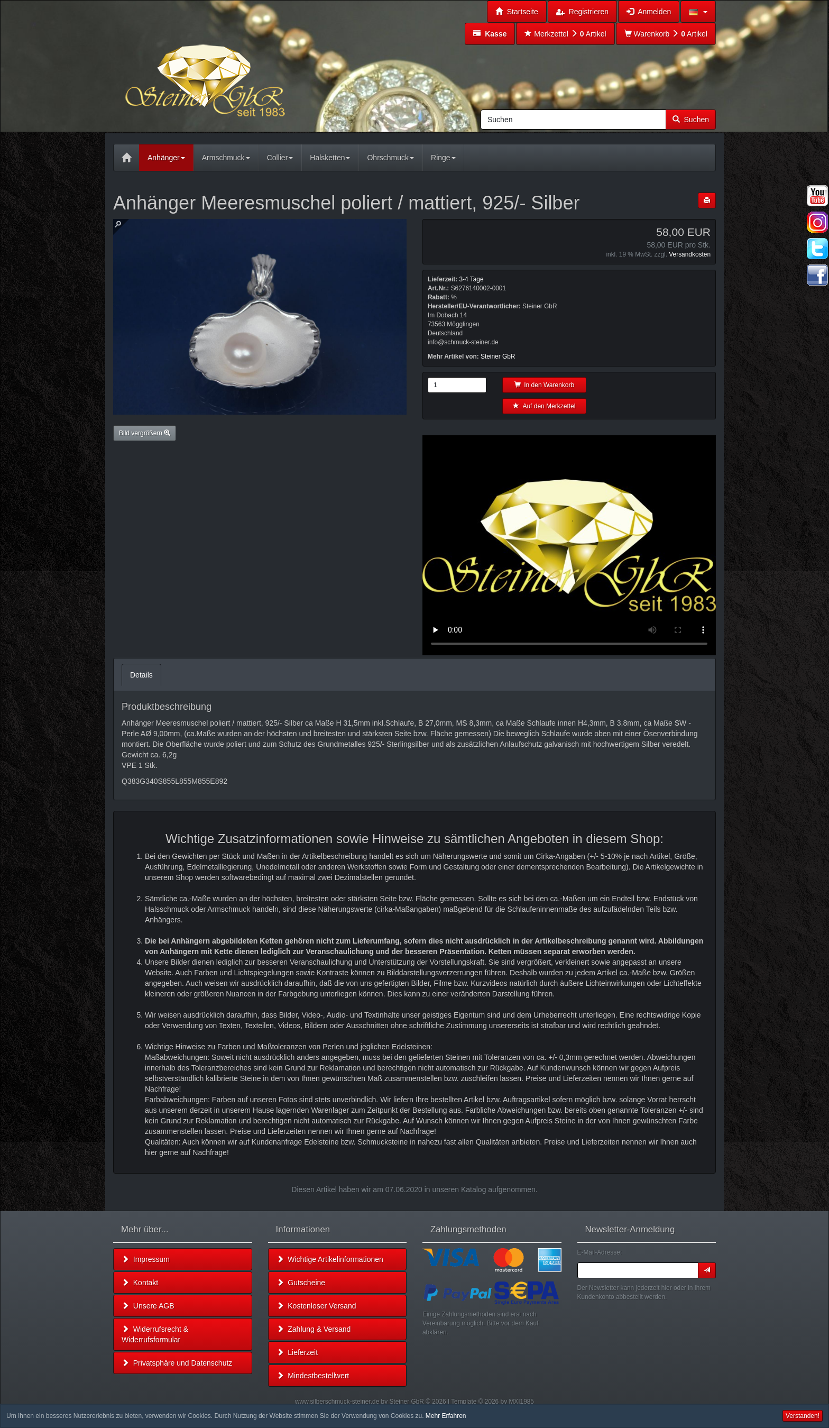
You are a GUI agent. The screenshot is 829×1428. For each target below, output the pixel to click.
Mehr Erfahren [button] (446, 1416)
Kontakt (140, 1282)
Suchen (691, 119)
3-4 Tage (471, 279)
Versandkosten (690, 254)
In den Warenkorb (544, 385)
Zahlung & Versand (314, 1329)
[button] (698, 12)
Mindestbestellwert (313, 1375)
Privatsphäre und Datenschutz (177, 1363)
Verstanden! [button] (802, 1416)
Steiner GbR (498, 356)
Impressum (146, 1259)
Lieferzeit (297, 1352)
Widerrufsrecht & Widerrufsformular (155, 1334)
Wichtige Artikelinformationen (330, 1259)
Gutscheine (301, 1282)
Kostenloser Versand (316, 1306)
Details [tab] (141, 675)
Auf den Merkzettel (544, 406)
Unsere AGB (148, 1306)
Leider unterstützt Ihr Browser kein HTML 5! (569, 545)
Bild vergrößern (144, 433)
